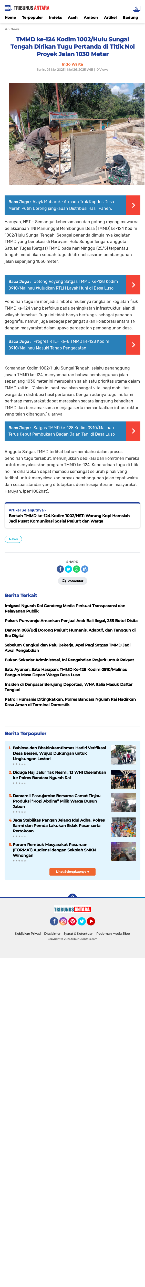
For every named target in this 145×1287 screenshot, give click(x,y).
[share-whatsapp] (76, 569)
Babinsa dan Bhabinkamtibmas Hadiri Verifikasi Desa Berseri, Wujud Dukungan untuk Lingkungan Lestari (59, 753)
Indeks (55, 17)
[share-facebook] (60, 569)
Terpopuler (32, 17)
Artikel (110, 17)
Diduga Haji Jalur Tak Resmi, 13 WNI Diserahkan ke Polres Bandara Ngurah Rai (59, 775)
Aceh (73, 17)
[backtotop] (72, 898)
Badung (130, 17)
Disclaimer (52, 933)
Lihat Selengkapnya (72, 872)
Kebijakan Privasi (28, 933)
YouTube (94, 923)
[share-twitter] (68, 569)
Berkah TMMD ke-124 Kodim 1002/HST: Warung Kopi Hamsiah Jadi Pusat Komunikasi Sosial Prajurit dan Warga (69, 518)
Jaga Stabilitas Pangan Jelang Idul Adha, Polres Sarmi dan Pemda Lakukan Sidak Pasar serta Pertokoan (59, 825)
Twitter (84, 923)
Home (10, 17)
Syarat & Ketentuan (78, 933)
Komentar (72, 580)
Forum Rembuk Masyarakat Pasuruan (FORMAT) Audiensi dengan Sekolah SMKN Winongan (54, 850)
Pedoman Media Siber (113, 933)
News (13, 539)
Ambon (91, 17)
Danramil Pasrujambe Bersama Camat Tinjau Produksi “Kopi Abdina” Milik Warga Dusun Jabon (56, 801)
